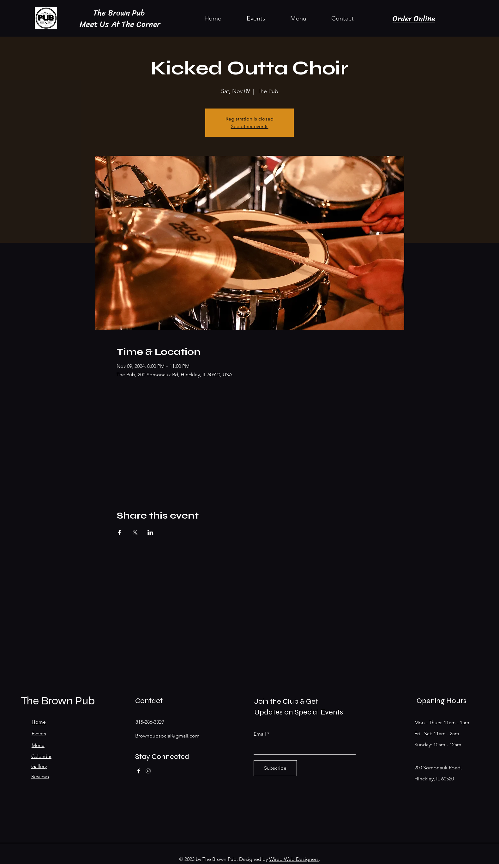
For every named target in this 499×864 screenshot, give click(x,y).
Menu (38, 745)
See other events (249, 126)
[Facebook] (138, 771)
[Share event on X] (135, 532)
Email (260, 734)
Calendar (41, 756)
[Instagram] (148, 771)
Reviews (40, 776)
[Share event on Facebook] (120, 532)
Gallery (39, 766)
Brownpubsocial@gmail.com (167, 736)
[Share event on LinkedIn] (150, 532)
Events (39, 734)
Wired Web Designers (294, 859)
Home (39, 722)
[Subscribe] (275, 768)
